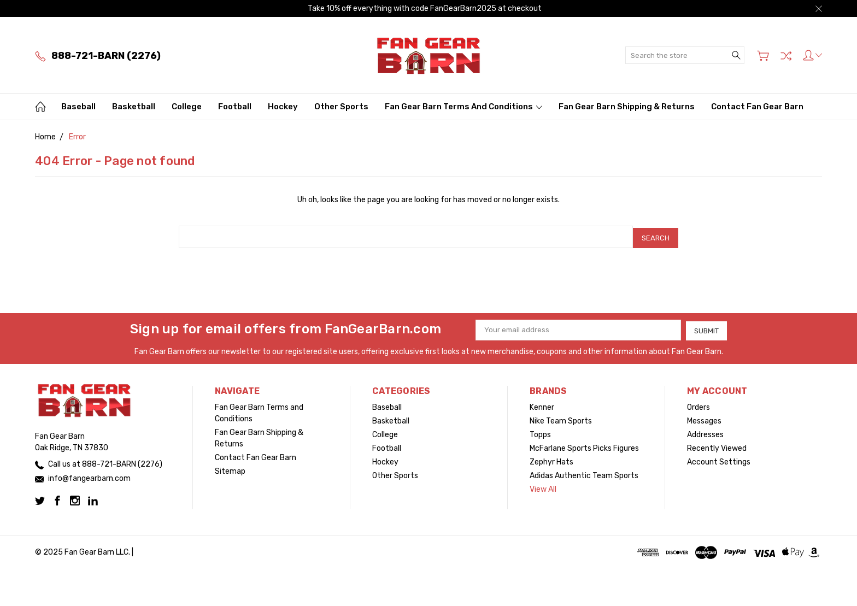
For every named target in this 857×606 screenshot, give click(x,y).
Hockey (283, 106)
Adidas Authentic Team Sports (584, 473)
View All (543, 486)
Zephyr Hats (551, 459)
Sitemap (230, 468)
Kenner (542, 404)
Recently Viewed (717, 445)
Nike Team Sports (561, 418)
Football (234, 106)
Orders (698, 404)
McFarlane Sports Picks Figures (584, 445)
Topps (540, 432)
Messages (704, 418)
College (187, 106)
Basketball (133, 106)
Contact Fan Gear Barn (757, 106)
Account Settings (718, 459)
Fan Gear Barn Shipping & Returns (627, 106)
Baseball (78, 106)
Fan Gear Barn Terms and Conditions (463, 106)
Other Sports (341, 106)
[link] (428, 586)
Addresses (705, 432)
